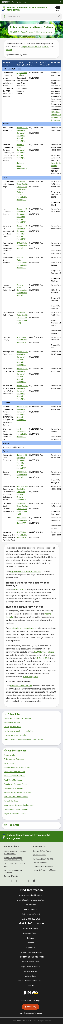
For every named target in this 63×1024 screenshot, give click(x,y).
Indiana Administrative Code (30, 981)
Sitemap (30, 943)
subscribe (18, 589)
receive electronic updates (21, 628)
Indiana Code (30, 976)
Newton (45, 46)
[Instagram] (11, 881)
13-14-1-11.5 (42, 658)
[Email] (28, 881)
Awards (30, 985)
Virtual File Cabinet (12, 801)
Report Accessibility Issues (30, 1013)
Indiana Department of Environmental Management (27, 9)
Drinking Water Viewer (13, 788)
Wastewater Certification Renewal (18, 805)
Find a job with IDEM (12, 726)
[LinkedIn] (23, 881)
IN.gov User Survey (30, 928)
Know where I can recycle (15, 735)
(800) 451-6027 (47, 859)
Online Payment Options (14, 776)
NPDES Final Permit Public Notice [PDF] (22, 340)
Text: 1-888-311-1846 (30, 919)
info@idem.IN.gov (45, 866)
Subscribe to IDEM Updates (16, 797)
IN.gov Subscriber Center (15, 813)
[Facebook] (6, 881)
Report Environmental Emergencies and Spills (13, 859)
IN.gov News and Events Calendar (25, 571)
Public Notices (27, 32)
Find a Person (30, 904)
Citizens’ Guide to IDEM (21, 685)
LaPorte (37, 46)
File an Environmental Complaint (13, 871)
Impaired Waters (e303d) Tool (17, 767)
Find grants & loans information (17, 718)
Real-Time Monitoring (13, 780)
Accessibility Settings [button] (30, 1000)
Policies (30, 938)
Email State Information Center (30, 900)
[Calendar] (34, 881)
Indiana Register (30, 676)
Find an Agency (30, 909)
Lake (30, 46)
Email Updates (30, 971)
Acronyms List (10, 755)
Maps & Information (30, 962)
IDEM (15, 32)
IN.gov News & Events (30, 966)
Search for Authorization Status (17, 792)
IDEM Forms (9, 763)
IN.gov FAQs (30, 947)
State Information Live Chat (30, 895)
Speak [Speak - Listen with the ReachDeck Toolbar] (30, 1006)
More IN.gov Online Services (16, 809)
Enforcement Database (14, 759)
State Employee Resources (30, 952)
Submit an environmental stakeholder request (24, 739)
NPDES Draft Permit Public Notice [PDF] (22, 245)
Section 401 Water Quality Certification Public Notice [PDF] (22, 317)
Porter (9, 49)
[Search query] (32, 16)
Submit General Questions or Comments (15, 852)
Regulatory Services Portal (15, 784)
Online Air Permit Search (14, 772)
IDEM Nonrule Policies (44, 652)
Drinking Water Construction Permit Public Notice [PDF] (22, 262)
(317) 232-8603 (39, 855)
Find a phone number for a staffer (18, 731)
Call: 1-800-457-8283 (31, 914)
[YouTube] (17, 881)
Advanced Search (30, 933)
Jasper (24, 46)
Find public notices (12, 722)
